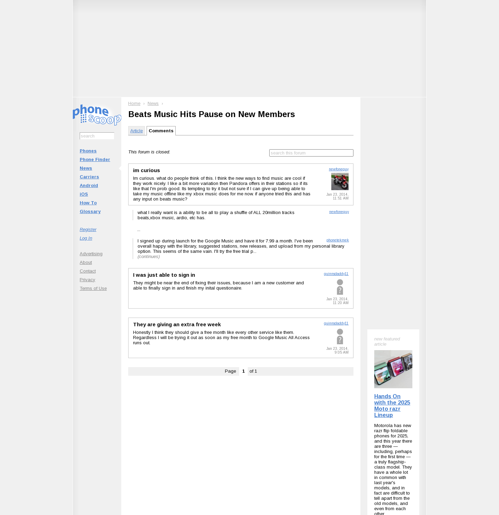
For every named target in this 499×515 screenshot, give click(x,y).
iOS (84, 194)
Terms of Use (93, 288)
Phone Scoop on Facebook (358, 420)
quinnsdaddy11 (336, 274)
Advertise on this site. (249, 462)
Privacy (87, 279)
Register (88, 229)
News (86, 168)
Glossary (90, 211)
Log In (86, 238)
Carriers (89, 176)
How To (88, 202)
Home (134, 103)
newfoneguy (339, 169)
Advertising (91, 253)
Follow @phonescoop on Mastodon (237, 420)
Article (136, 130)
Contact (88, 271)
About (86, 262)
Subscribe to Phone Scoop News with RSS (112, 420)
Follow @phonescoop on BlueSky (174, 420)
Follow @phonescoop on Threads (300, 420)
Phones (88, 150)
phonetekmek (337, 240)
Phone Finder (95, 159)
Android (89, 185)
